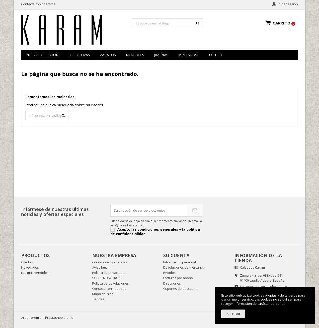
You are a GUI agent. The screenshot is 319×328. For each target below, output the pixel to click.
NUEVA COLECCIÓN (42, 54)
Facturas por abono (178, 278)
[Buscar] (167, 23)
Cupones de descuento (181, 288)
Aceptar (233, 314)
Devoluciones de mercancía (184, 267)
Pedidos (169, 272)
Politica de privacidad (108, 272)
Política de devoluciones (110, 283)
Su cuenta (176, 255)
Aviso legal (100, 267)
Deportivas (79, 54)
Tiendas (98, 299)
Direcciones (172, 283)
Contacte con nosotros (38, 4)
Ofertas (27, 262)
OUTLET (216, 54)
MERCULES (135, 54)
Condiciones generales (109, 262)
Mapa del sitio (102, 294)
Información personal (179, 262)
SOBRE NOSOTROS (106, 278)
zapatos (108, 54)
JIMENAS (161, 54)
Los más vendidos (35, 272)
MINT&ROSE (188, 54)
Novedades (30, 267)
